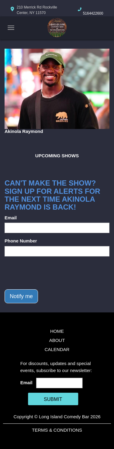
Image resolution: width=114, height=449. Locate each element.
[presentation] (51, 273)
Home (57, 331)
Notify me (21, 296)
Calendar (57, 349)
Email (11, 217)
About (57, 340)
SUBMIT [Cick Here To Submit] (53, 399)
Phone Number (21, 240)
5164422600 (93, 13)
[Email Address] (59, 383)
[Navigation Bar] (11, 28)
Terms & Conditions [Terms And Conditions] (57, 430)
